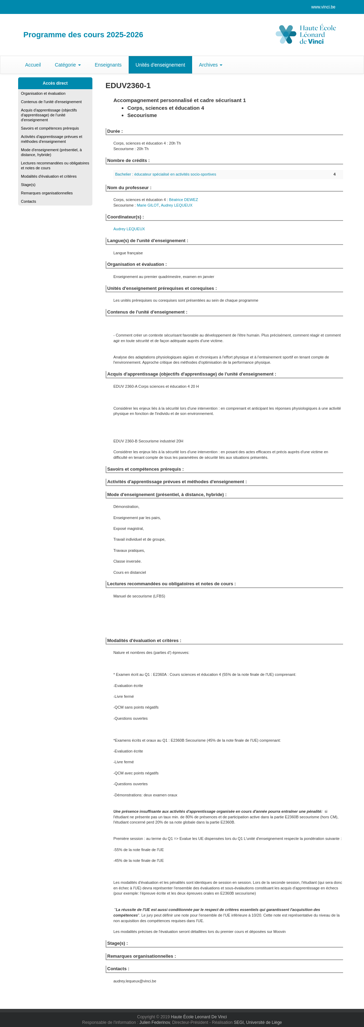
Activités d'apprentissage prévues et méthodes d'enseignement (51, 139)
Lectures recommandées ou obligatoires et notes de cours (55, 165)
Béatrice (183, 200)
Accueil (33, 65)
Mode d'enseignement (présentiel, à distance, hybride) (51, 152)
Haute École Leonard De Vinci (199, 1016)
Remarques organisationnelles (47, 193)
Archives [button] (211, 65)
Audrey (177, 205)
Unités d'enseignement (160, 65)
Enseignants (108, 65)
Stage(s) (28, 185)
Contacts (28, 201)
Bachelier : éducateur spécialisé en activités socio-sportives (165, 174)
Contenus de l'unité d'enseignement (51, 102)
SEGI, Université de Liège (258, 1022)
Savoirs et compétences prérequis (50, 128)
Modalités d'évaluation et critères (49, 176)
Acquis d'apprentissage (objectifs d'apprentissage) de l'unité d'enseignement (49, 115)
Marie (148, 205)
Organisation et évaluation (43, 93)
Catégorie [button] (68, 65)
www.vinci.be (323, 7)
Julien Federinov (154, 1022)
